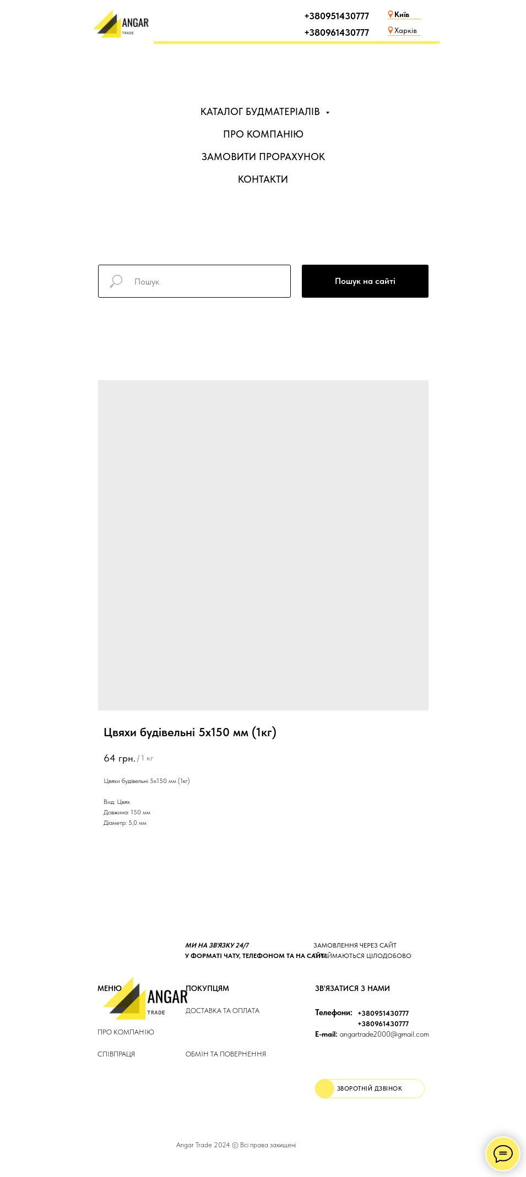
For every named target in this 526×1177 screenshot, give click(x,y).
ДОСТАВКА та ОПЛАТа (222, 1010)
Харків (405, 30)
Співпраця (116, 1054)
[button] (370, 1088)
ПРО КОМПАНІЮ (263, 134)
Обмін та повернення (226, 1054)
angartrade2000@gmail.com (372, 1034)
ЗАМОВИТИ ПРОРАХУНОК (263, 156)
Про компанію (125, 1032)
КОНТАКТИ (263, 179)
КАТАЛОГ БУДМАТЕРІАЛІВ (261, 111)
